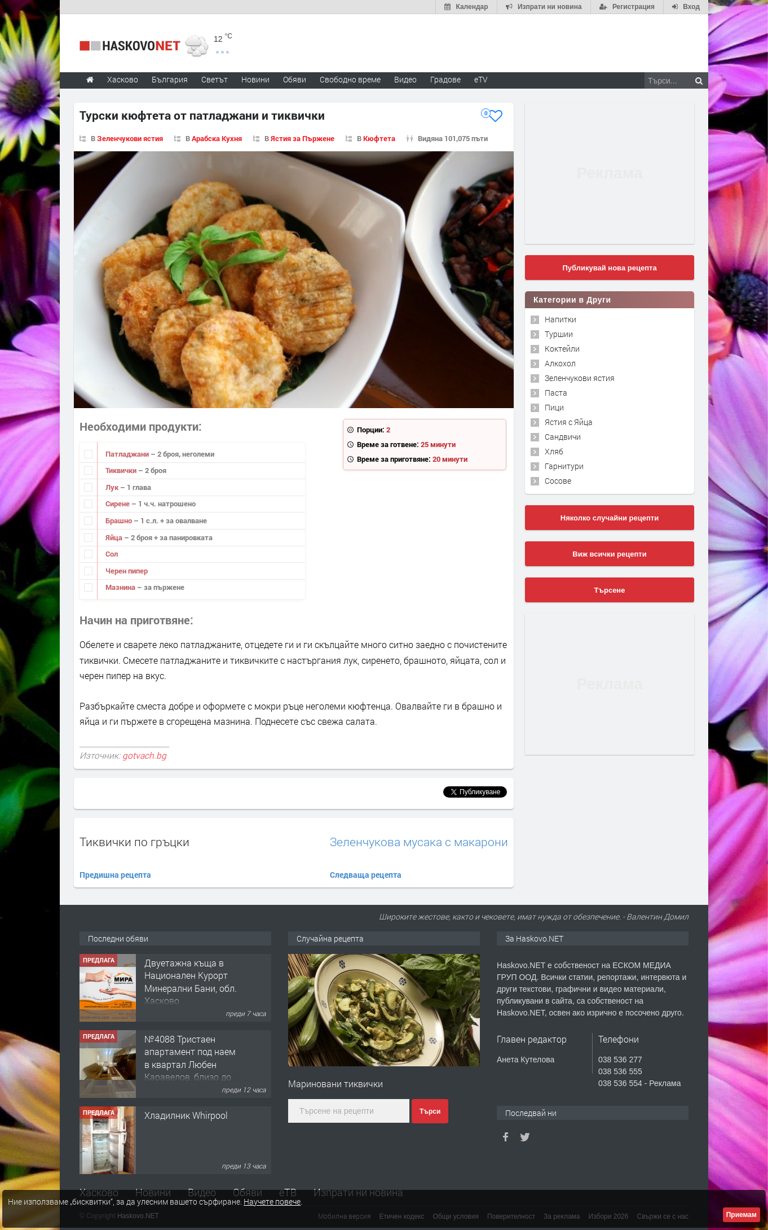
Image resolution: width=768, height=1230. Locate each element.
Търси (430, 1111)
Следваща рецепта (365, 874)
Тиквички (121, 470)
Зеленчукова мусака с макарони (419, 842)
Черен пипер (126, 571)
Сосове (558, 480)
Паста (556, 392)
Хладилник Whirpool (186, 1115)
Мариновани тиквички (335, 1083)
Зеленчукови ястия (130, 138)
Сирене (118, 503)
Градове (445, 79)
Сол (111, 554)
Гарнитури (564, 466)
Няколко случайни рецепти (609, 518)
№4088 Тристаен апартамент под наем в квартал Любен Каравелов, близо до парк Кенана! (190, 1064)
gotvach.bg (144, 755)
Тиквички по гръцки (134, 842)
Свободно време (350, 79)
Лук (112, 487)
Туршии (559, 334)
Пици (554, 407)
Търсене (609, 590)
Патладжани (128, 454)
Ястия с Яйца (569, 422)
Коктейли (562, 348)
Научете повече (272, 1201)
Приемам (741, 1215)
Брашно (119, 520)
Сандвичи (563, 436)
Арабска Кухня (217, 138)
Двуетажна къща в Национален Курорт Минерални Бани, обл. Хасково (190, 981)
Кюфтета (379, 138)
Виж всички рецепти (609, 554)
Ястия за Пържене (302, 138)
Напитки (560, 319)
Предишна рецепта (115, 874)
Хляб (554, 451)
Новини (255, 79)
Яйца (114, 537)
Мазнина (121, 587)
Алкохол (560, 363)
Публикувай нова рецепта (609, 268)
